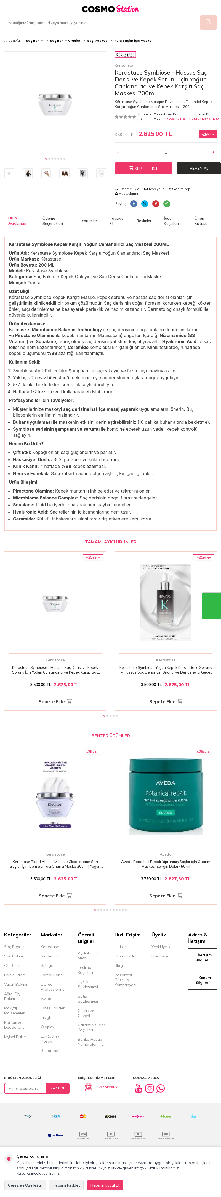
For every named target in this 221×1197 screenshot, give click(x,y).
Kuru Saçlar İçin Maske (132, 40)
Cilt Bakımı (13, 965)
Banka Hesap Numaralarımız (91, 1042)
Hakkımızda (125, 956)
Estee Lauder (53, 1008)
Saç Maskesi (97, 40)
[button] (46, 159)
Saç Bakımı (35, 40)
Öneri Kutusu (201, 221)
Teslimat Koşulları (85, 970)
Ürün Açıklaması (17, 220)
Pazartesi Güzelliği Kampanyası (125, 979)
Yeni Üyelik (161, 946)
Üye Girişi (159, 956)
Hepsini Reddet (66, 1185)
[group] (55, 103)
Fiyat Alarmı (126, 193)
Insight (47, 1017)
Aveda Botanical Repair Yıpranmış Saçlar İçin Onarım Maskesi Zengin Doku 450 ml (165, 864)
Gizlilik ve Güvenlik (86, 1013)
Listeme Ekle (127, 189)
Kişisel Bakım (15, 1036)
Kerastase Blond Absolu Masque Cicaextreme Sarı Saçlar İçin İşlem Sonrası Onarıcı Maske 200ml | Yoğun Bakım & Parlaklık (55, 864)
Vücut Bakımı (15, 984)
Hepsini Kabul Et (105, 1185)
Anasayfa (12, 40)
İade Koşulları (171, 221)
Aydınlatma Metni (88, 956)
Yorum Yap (159, 116)
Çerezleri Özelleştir (25, 1185)
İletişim (121, 946)
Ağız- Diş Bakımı (12, 996)
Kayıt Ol (57, 1088)
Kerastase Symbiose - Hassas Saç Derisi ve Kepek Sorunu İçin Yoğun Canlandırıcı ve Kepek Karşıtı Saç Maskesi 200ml (55, 670)
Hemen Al (199, 168)
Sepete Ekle (143, 168)
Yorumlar (89, 220)
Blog (119, 965)
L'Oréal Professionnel (53, 987)
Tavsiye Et (154, 189)
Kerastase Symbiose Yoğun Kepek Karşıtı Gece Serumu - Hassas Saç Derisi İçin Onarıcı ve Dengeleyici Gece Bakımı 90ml (165, 670)
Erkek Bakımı (15, 974)
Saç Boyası (14, 946)
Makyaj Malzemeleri (14, 1011)
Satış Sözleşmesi (88, 999)
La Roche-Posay (50, 1039)
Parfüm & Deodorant (14, 1025)
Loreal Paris (51, 974)
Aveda (166, 854)
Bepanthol (50, 1050)
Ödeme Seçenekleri (52, 221)
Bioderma (49, 956)
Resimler (144, 220)
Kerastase (125, 59)
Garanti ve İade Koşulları (92, 1027)
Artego (47, 965)
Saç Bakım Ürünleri (65, 40)
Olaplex (47, 1026)
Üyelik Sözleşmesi (88, 984)
